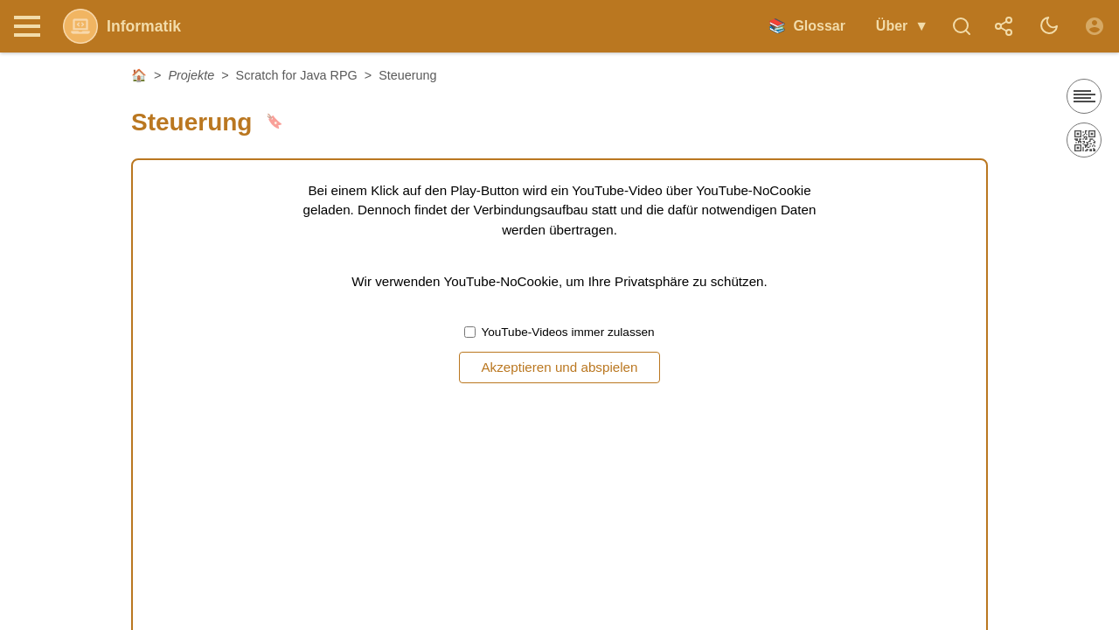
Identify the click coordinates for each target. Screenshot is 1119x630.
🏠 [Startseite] (139, 75)
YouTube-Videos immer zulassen (559, 332)
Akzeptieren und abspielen (559, 367)
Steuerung (407, 75)
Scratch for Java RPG (297, 75)
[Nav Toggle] (31, 26)
